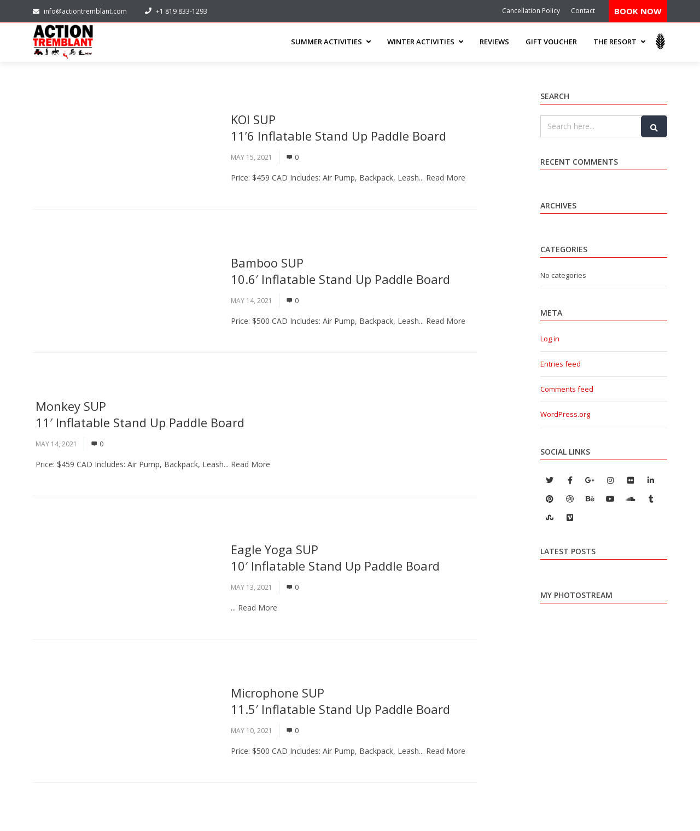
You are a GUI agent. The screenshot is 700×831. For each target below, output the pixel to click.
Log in (549, 339)
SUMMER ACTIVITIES (331, 42)
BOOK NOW (638, 10)
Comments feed (566, 389)
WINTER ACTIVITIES (425, 42)
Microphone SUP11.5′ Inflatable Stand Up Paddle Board (340, 700)
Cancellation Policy (531, 10)
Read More (445, 177)
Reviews (494, 42)
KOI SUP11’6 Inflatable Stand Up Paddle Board (338, 127)
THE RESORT (619, 42)
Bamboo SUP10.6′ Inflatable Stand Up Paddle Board (340, 270)
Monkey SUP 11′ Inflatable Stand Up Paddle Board (140, 414)
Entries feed (560, 364)
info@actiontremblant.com (80, 11)
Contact (583, 10)
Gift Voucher (551, 42)
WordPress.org (565, 414)
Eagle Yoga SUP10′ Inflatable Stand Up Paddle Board (335, 557)
